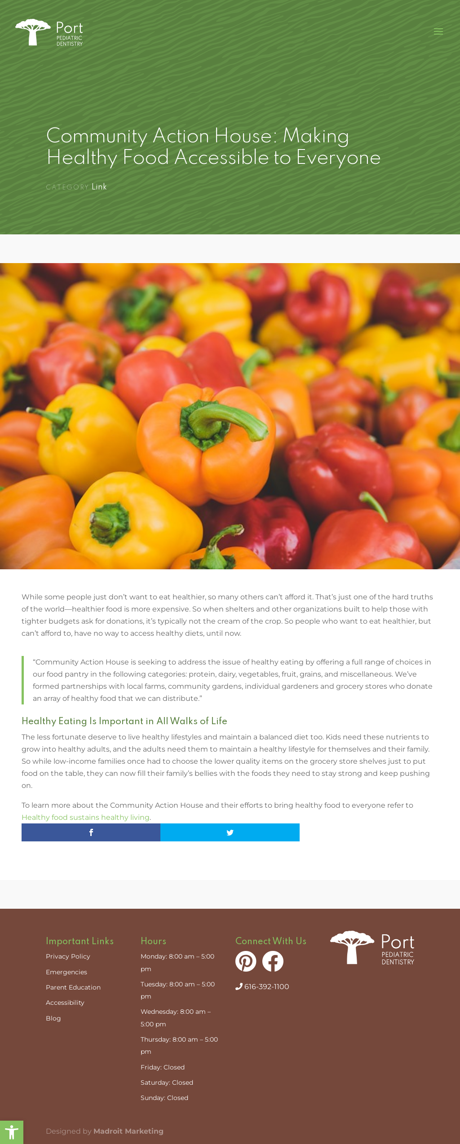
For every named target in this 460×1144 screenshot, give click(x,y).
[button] (11, 1132)
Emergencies (66, 972)
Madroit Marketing (128, 1131)
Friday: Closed (163, 1067)
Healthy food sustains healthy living (86, 817)
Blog (53, 1018)
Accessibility (65, 1003)
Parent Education (73, 987)
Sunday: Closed (164, 1098)
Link (99, 187)
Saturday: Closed (167, 1082)
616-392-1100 (262, 986)
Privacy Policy (68, 956)
